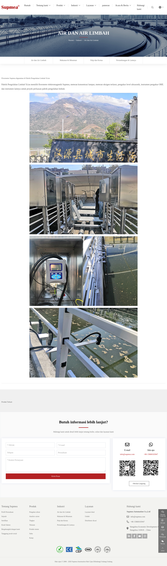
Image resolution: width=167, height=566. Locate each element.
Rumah (27, 5)
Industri (74, 5)
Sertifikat (4, 521)
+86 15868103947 (151, 454)
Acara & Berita (122, 5)
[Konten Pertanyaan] (56, 464)
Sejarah (3, 516)
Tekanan (32, 525)
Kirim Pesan (56, 476)
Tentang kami (42, 5)
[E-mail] (81, 445)
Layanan (90, 5)
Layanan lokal (90, 512)
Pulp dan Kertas (96, 60)
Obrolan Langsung (139, 484)
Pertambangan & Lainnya (126, 60)
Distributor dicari (91, 521)
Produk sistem (34, 529)
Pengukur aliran (34, 512)
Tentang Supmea (9, 506)
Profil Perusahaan (7, 512)
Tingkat (31, 521)
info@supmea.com (127, 454)
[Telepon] (30, 452)
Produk (59, 5)
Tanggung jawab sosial (9, 534)
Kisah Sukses (5, 525)
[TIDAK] (30, 445)
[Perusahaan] (81, 452)
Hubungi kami (141, 7)
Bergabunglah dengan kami (10, 529)
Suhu (31, 534)
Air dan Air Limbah (38, 60)
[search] (152, 7)
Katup (31, 538)
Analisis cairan (34, 516)
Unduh (87, 516)
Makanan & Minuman (68, 60)
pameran (106, 5)
